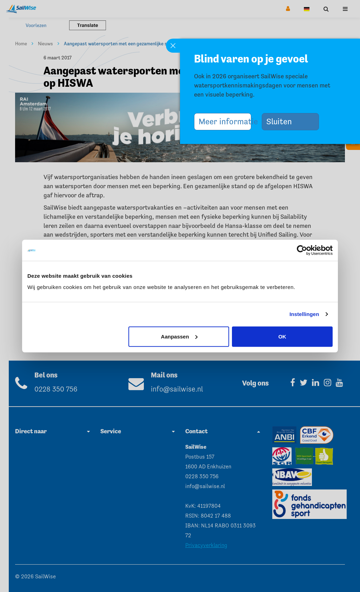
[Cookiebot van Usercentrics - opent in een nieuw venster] (302, 250)
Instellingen (304, 314)
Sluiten (281, 121)
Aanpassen (179, 336)
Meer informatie (225, 121)
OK (282, 336)
